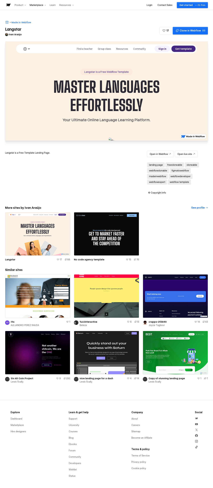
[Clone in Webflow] (190, 30)
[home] (8, 5)
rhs (12, 322)
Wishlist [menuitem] (73, 469)
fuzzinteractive (88, 322)
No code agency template (89, 259)
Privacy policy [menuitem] (138, 462)
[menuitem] (196, 418)
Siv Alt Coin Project (22, 378)
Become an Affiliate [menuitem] (141, 438)
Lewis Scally (17, 381)
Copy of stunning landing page (167, 378)
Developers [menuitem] (75, 463)
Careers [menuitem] (135, 425)
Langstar (10, 259)
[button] (20, 5)
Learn (53, 5)
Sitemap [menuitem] (135, 431)
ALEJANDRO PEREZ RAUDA (25, 325)
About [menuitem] (134, 418)
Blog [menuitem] (71, 438)
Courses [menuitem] (73, 431)
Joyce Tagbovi (157, 325)
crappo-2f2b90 (158, 322)
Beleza (83, 325)
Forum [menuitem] (72, 450)
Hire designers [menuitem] (18, 431)
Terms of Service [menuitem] (140, 455)
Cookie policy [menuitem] (138, 468)
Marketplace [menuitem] (17, 425)
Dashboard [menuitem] (16, 418)
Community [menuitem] (75, 457)
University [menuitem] (74, 425)
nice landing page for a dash (96, 378)
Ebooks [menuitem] (73, 444)
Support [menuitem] (73, 418)
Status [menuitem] (72, 476)
